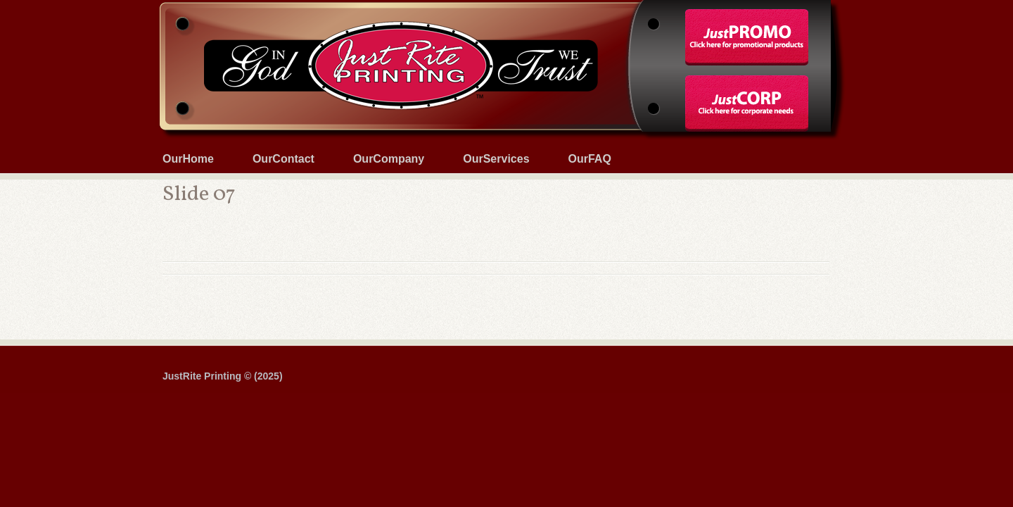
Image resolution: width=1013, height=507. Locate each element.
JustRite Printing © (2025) (223, 376)
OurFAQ (589, 159)
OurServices (496, 159)
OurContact (283, 159)
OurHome (188, 159)
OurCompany (388, 159)
